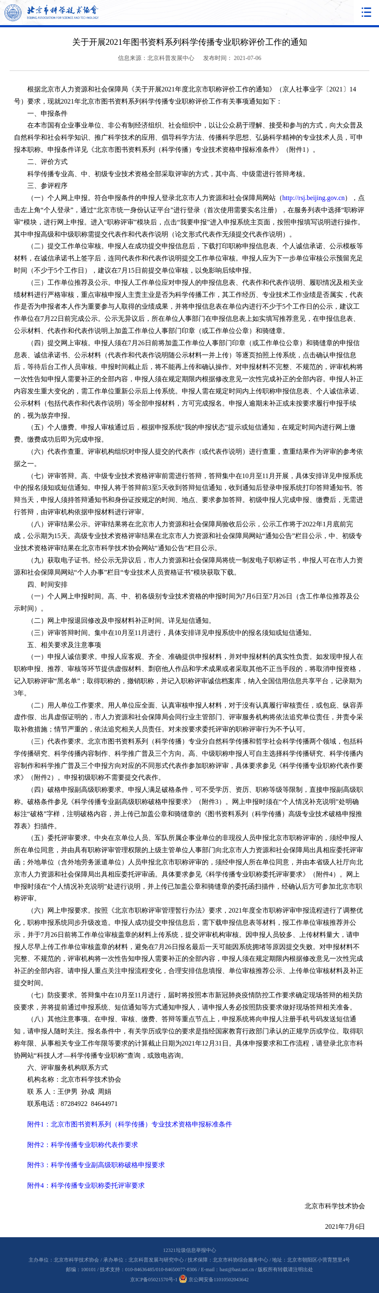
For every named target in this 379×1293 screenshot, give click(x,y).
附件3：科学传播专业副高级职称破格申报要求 (96, 1164)
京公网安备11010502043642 (214, 1280)
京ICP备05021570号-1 (154, 1280)
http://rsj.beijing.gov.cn (313, 197)
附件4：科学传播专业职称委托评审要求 (86, 1185)
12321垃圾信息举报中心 (189, 1250)
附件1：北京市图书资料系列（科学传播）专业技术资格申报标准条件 (129, 1124)
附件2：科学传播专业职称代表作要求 (82, 1144)
